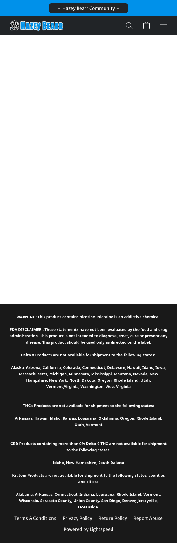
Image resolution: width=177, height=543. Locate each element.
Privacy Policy (77, 518)
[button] (88, 8)
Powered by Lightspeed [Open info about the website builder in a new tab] (88, 529)
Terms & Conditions (35, 518)
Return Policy (113, 518)
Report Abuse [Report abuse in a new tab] (148, 518)
